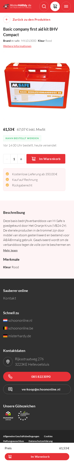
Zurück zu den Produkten (31, 19)
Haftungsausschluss (13, 441)
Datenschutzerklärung (40, 441)
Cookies (48, 436)
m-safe (15, 40)
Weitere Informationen (17, 46)
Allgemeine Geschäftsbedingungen (21, 436)
